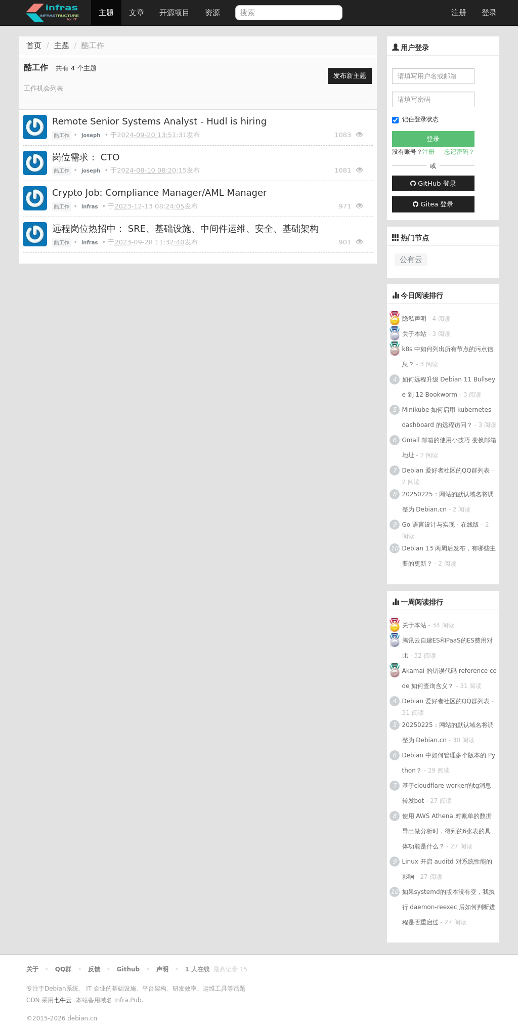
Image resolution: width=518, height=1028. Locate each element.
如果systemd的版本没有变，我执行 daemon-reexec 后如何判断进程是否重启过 (449, 907)
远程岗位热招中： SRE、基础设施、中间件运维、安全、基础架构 (185, 228)
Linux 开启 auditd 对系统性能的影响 (447, 869)
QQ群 (63, 969)
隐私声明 (414, 318)
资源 (212, 12)
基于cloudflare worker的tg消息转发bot (447, 793)
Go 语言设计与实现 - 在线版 (440, 524)
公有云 (411, 259)
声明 (162, 969)
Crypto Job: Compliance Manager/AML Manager (159, 192)
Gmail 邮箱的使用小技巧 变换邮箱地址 (449, 448)
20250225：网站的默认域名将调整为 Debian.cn (448, 502)
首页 (33, 45)
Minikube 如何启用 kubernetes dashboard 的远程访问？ (447, 417)
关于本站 (414, 333)
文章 (136, 12)
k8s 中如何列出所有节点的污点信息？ (448, 357)
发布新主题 (349, 75)
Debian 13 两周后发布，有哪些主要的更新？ (449, 556)
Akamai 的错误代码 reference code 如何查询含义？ (449, 678)
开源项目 (174, 12)
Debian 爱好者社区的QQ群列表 (446, 470)
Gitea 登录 (433, 204)
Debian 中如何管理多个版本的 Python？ (449, 763)
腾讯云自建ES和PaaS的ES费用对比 (447, 648)
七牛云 (63, 1000)
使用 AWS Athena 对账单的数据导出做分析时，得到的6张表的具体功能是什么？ (447, 831)
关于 (32, 969)
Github (128, 969)
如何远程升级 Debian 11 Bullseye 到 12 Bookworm (449, 387)
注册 (458, 12)
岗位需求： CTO (85, 157)
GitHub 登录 (433, 183)
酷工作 (61, 135)
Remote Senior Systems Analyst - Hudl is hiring (159, 121)
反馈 (94, 969)
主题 (106, 12)
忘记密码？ (459, 151)
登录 (489, 12)
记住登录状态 (415, 119)
